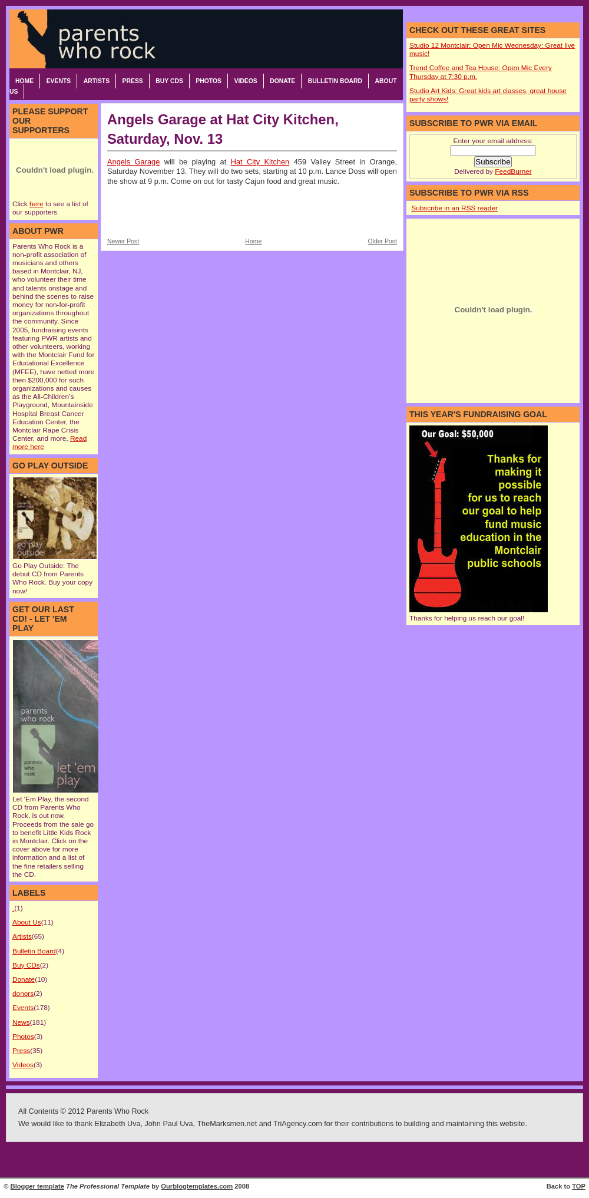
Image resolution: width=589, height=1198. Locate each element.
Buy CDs (169, 81)
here (36, 204)
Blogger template (37, 1186)
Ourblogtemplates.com (197, 1186)
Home (24, 81)
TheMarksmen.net (227, 1124)
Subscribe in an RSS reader (454, 208)
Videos (245, 81)
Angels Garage (133, 161)
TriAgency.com (297, 1124)
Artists (97, 81)
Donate (282, 81)
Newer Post (123, 241)
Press (133, 81)
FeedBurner (513, 171)
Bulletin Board (335, 81)
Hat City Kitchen (260, 161)
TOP (578, 1186)
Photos (208, 81)
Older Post (382, 241)
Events (59, 81)
